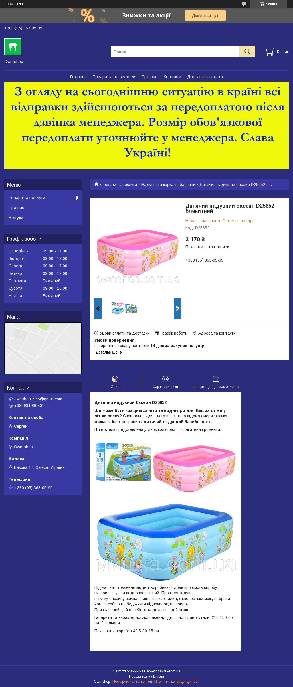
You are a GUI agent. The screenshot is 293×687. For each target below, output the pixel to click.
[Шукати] (247, 51)
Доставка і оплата (205, 76)
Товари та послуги (111, 76)
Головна (78, 76)
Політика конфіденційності (177, 682)
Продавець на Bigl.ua (146, 676)
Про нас (149, 76)
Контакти (172, 76)
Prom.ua (173, 671)
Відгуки (16, 217)
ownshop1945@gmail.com (38, 399)
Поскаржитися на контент (132, 682)
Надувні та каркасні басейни (168, 184)
